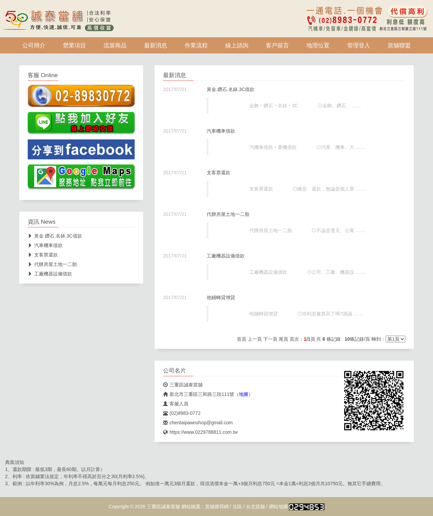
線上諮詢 (236, 45)
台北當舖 (255, 506)
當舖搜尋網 (217, 506)
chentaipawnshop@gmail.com (198, 422)
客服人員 (175, 403)
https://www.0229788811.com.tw (200, 432)
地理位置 (317, 45)
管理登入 (358, 45)
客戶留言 (277, 45)
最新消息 (155, 45)
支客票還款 (218, 172)
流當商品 (115, 45)
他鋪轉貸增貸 (221, 297)
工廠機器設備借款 (226, 256)
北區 (237, 506)
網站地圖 (278, 506)
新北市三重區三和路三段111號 (198, 394)
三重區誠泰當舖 (183, 384)
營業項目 (74, 45)
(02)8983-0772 (182, 413)
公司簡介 (33, 45)
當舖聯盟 (399, 45)
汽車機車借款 (221, 131)
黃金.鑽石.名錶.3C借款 (231, 89)
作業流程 (196, 45)
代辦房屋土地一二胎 (228, 214)
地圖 (243, 394)
